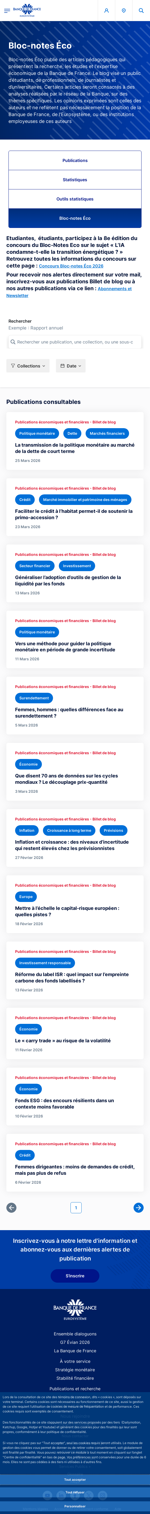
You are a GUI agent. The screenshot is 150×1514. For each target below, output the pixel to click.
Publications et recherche (75, 1388)
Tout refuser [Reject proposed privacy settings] (75, 1492)
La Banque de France (75, 1350)
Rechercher (20, 321)
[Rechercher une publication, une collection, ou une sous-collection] (75, 341)
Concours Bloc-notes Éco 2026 (71, 266)
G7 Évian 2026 (75, 1342)
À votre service (75, 1361)
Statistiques (75, 179)
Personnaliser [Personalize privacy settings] (75, 1506)
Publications (75, 160)
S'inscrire (75, 1275)
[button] (28, 365)
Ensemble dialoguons (75, 1333)
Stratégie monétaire (75, 1369)
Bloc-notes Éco (75, 218)
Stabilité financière (75, 1378)
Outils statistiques (75, 199)
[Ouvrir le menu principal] (7, 10)
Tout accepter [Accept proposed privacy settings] (75, 1480)
